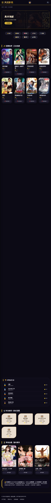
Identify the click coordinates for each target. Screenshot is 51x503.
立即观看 (8, 23)
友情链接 (16, 499)
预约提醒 (9, 472)
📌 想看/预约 (6, 72)
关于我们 (4, 499)
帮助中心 (10, 499)
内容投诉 (22, 499)
